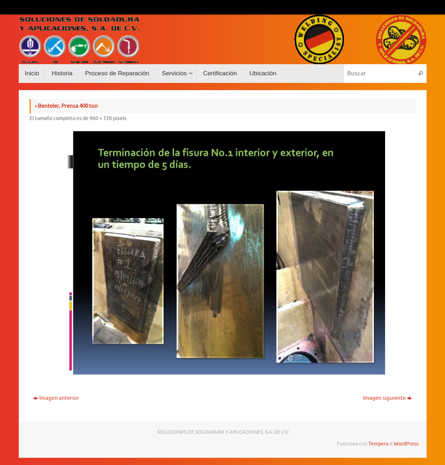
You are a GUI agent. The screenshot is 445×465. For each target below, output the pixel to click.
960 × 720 (101, 118)
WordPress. (406, 444)
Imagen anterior (56, 398)
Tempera (378, 444)
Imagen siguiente (387, 398)
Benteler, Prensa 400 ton (66, 106)
